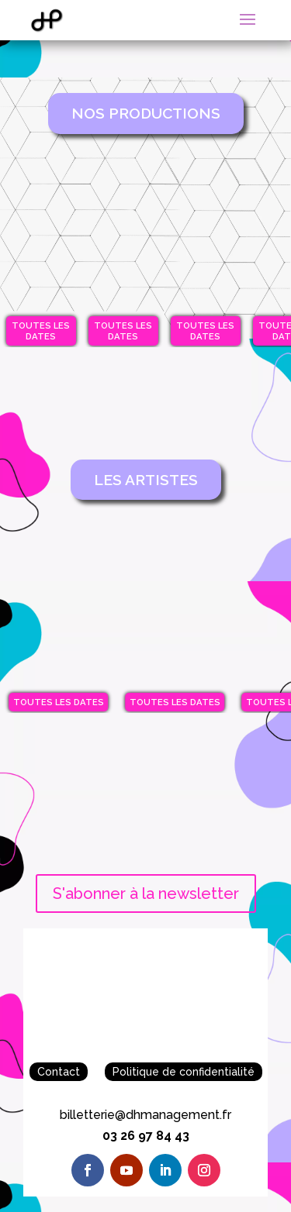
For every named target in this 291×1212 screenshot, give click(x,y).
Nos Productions (145, 113)
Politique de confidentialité (184, 1072)
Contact (58, 1072)
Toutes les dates (41, 331)
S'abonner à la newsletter (146, 893)
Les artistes (146, 479)
